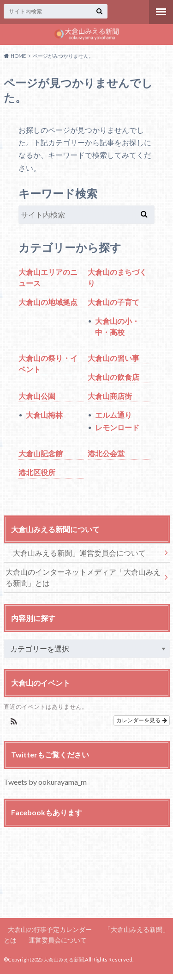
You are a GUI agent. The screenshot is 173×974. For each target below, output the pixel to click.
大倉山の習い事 (113, 358)
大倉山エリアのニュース (48, 277)
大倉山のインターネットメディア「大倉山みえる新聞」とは (83, 577)
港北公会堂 (106, 453)
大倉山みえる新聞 (63, 959)
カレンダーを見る (141, 720)
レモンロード (117, 427)
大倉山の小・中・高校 (117, 326)
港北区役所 (36, 472)
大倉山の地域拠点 (48, 302)
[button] (14, 722)
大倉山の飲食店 (113, 376)
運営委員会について (58, 940)
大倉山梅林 (44, 414)
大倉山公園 (36, 395)
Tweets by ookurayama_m (45, 781)
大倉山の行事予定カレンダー (50, 929)
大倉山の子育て (113, 302)
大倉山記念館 (40, 453)
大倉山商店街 (110, 395)
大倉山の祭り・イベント (48, 363)
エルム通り (113, 414)
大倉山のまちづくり (117, 277)
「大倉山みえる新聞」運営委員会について (76, 552)
